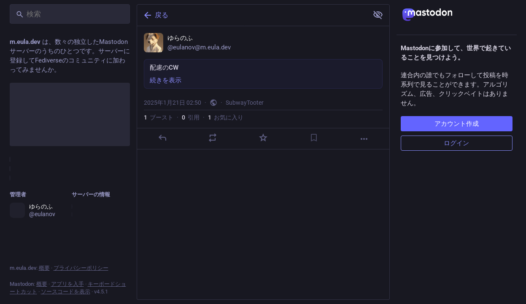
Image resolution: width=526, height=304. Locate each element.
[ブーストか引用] (213, 138)
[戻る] (252, 15)
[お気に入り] (263, 138)
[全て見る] (378, 15)
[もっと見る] (364, 139)
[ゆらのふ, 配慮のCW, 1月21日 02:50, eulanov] (263, 87)
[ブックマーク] (313, 138)
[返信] (162, 138)
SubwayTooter (245, 102)
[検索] (70, 14)
